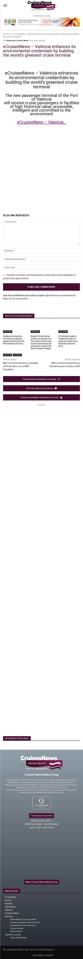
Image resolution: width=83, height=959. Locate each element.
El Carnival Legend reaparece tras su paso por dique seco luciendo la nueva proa (68, 341)
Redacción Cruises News (17, 40)
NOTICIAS (7, 34)
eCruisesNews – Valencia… (41, 122)
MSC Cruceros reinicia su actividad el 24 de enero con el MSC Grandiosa (20, 366)
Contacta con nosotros (41, 815)
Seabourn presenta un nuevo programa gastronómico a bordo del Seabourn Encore (13, 340)
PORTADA (17, 355)
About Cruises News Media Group (41, 882)
